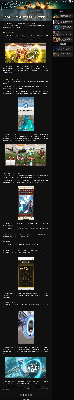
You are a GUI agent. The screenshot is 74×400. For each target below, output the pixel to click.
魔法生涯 (64, 1)
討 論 (56, 1)
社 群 (60, 1)
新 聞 (52, 1)
